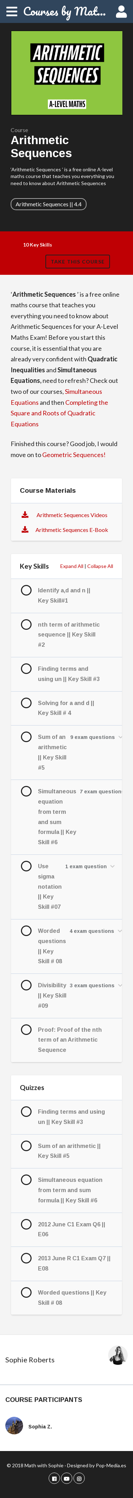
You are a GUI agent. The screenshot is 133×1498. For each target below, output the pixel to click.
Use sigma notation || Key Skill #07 (50, 886)
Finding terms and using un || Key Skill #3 (69, 674)
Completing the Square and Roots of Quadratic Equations (59, 413)
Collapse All (100, 566)
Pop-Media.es (111, 1465)
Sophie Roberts (30, 1359)
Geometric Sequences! (74, 454)
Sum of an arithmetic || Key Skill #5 (52, 752)
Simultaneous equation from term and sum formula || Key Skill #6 (57, 816)
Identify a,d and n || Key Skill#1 (64, 595)
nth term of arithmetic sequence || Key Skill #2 (69, 635)
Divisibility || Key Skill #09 (52, 995)
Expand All (71, 566)
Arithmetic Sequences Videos (71, 514)
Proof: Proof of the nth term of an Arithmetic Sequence (70, 1040)
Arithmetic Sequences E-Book (71, 529)
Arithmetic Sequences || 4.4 (49, 204)
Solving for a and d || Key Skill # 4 (66, 708)
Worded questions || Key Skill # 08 (52, 946)
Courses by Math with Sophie (66, 11)
